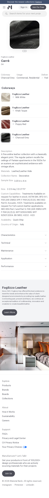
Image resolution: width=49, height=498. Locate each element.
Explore (39, 2)
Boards (5, 394)
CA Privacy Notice (10, 443)
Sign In (24, 7)
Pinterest (19, 485)
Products (6, 386)
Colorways (8, 88)
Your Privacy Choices (14, 447)
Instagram (7, 485)
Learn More (9, 312)
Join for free (38, 7)
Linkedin (30, 485)
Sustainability (8, 416)
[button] (4, 7)
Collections (7, 399)
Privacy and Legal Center (14, 438)
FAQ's (4, 434)
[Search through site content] (26, 13)
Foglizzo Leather (7, 57)
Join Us (8, 474)
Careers (5, 421)
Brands (5, 390)
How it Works (8, 412)
